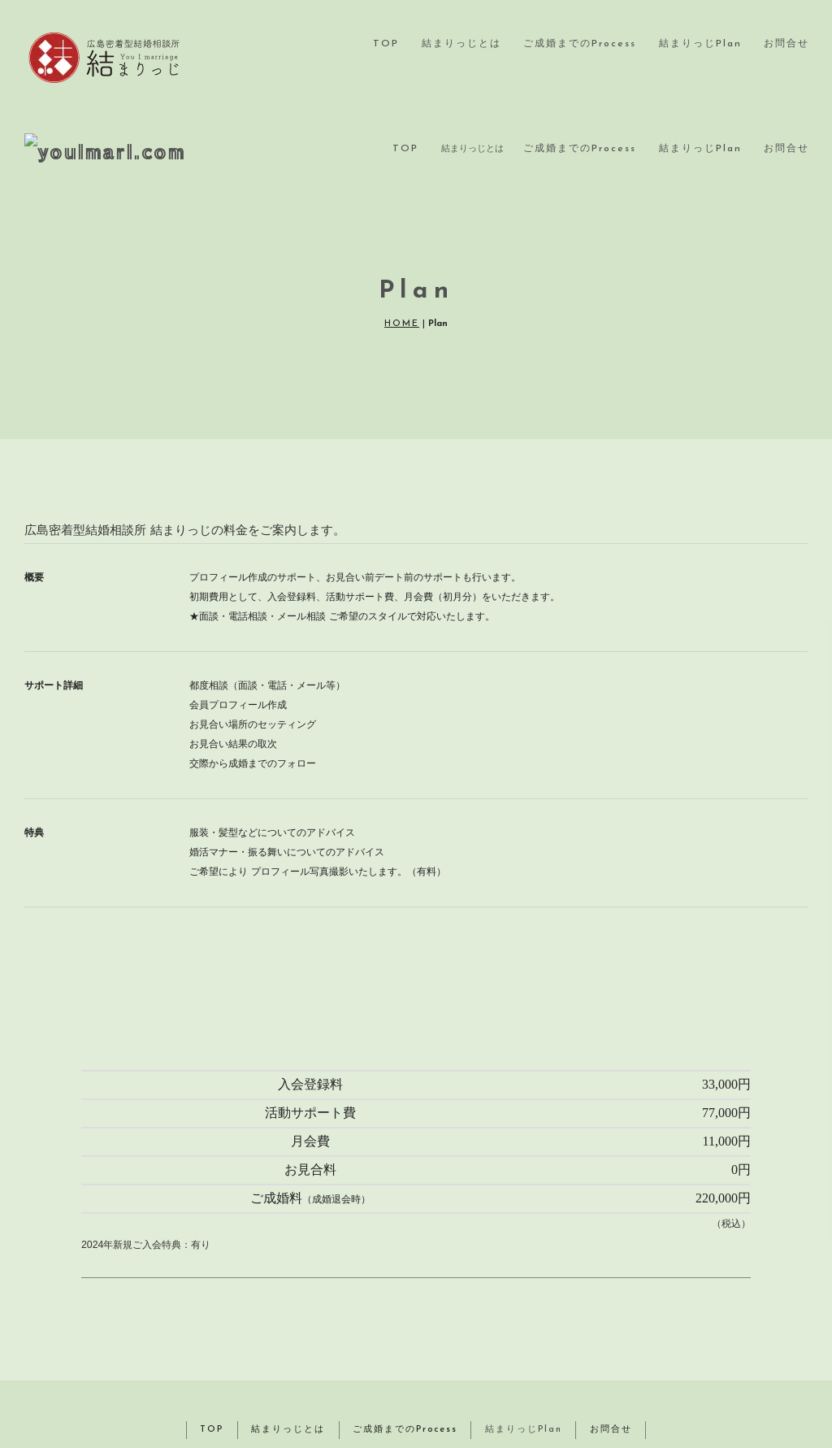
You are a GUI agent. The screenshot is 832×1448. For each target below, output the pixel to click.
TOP (386, 44)
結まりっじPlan (700, 44)
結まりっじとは (461, 44)
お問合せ (786, 44)
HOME (401, 252)
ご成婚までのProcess (579, 44)
